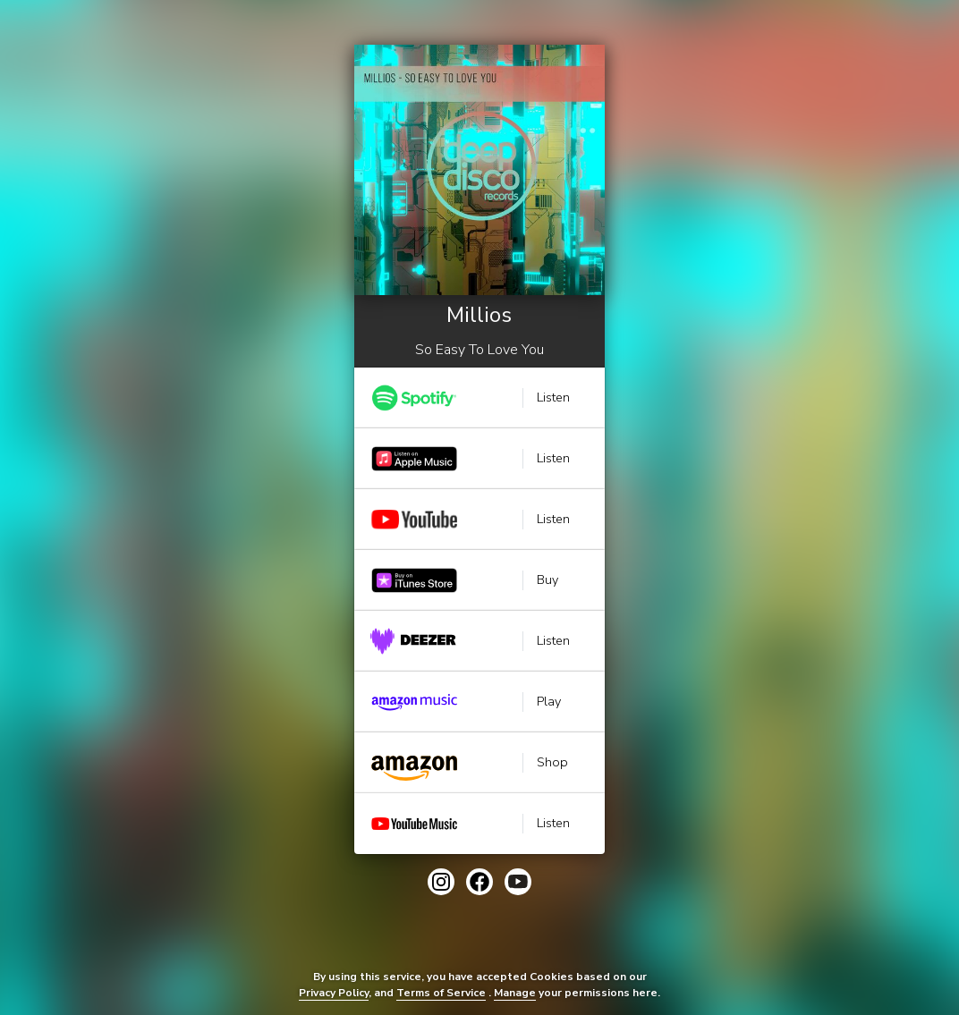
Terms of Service (441, 992)
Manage (515, 992)
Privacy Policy (334, 992)
